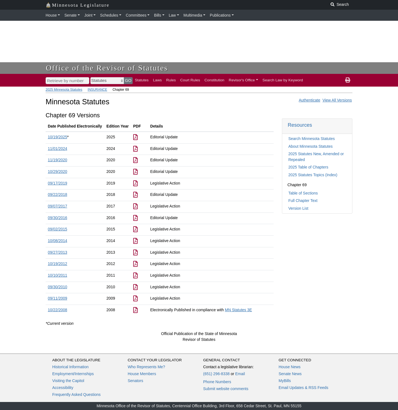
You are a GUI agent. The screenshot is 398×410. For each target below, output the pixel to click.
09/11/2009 (57, 298)
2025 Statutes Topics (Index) (312, 175)
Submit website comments (225, 388)
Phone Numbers (217, 382)
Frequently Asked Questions (76, 394)
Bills (157, 15)
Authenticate (309, 100)
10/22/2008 (57, 310)
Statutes (142, 80)
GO (128, 80)
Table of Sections (303, 193)
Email (240, 374)
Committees (136, 15)
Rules (171, 80)
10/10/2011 (57, 275)
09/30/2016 (57, 218)
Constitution (214, 80)
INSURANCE (97, 90)
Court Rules (190, 80)
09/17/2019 (57, 183)
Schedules (109, 15)
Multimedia (193, 15)
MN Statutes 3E (238, 310)
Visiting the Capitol (68, 380)
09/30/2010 (57, 287)
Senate (70, 15)
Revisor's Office (242, 80)
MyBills (285, 380)
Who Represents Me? (146, 367)
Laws (157, 80)
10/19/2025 (57, 137)
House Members (142, 374)
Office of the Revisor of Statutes (107, 68)
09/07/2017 (57, 206)
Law (172, 15)
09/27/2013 (57, 252)
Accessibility (62, 387)
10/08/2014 (57, 240)
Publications (220, 15)
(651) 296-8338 (216, 374)
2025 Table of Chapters (308, 167)
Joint (88, 15)
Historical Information (70, 367)
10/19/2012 (57, 263)
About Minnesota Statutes (310, 146)
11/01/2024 (57, 148)
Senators (135, 380)
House (51, 15)
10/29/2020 (57, 171)
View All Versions (337, 100)
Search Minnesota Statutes (311, 138)
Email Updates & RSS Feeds (303, 387)
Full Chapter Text (303, 200)
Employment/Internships (73, 374)
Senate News (290, 374)
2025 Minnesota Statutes (64, 90)
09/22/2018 (57, 194)
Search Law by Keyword (283, 80)
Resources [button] (300, 125)
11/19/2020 (57, 160)
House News (289, 367)
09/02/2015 (57, 229)
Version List (298, 208)
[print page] (347, 80)
